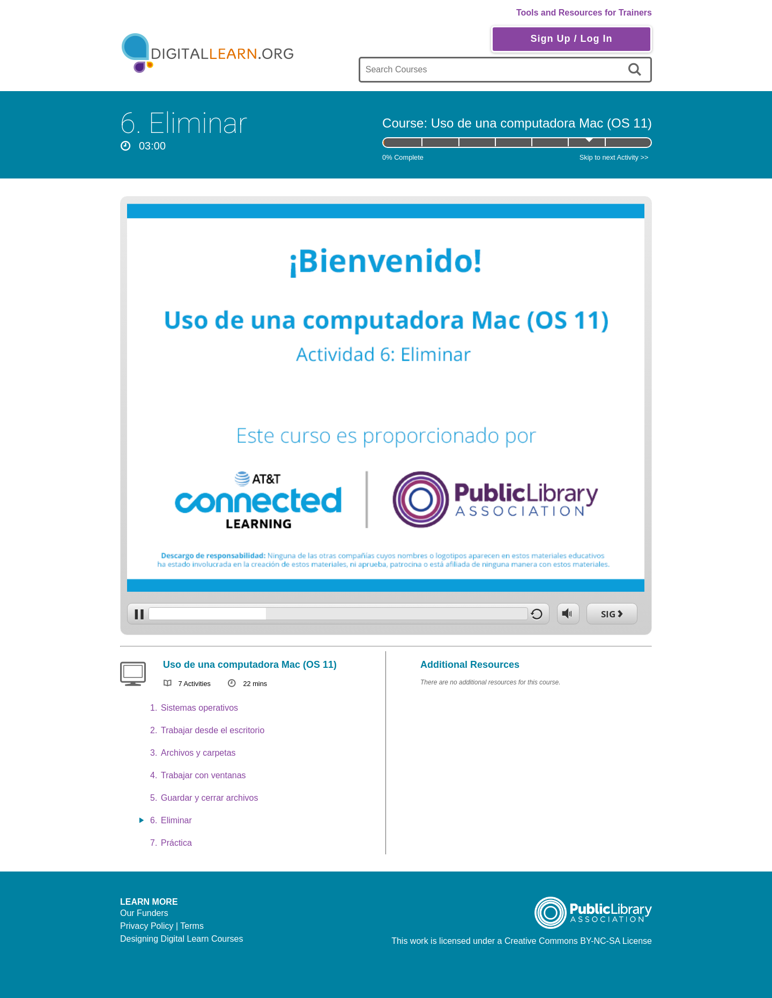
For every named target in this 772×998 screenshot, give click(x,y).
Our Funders (144, 913)
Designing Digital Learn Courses (181, 938)
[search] (637, 69)
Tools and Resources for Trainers (584, 12)
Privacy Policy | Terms (162, 925)
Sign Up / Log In (571, 38)
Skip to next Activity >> (614, 157)
